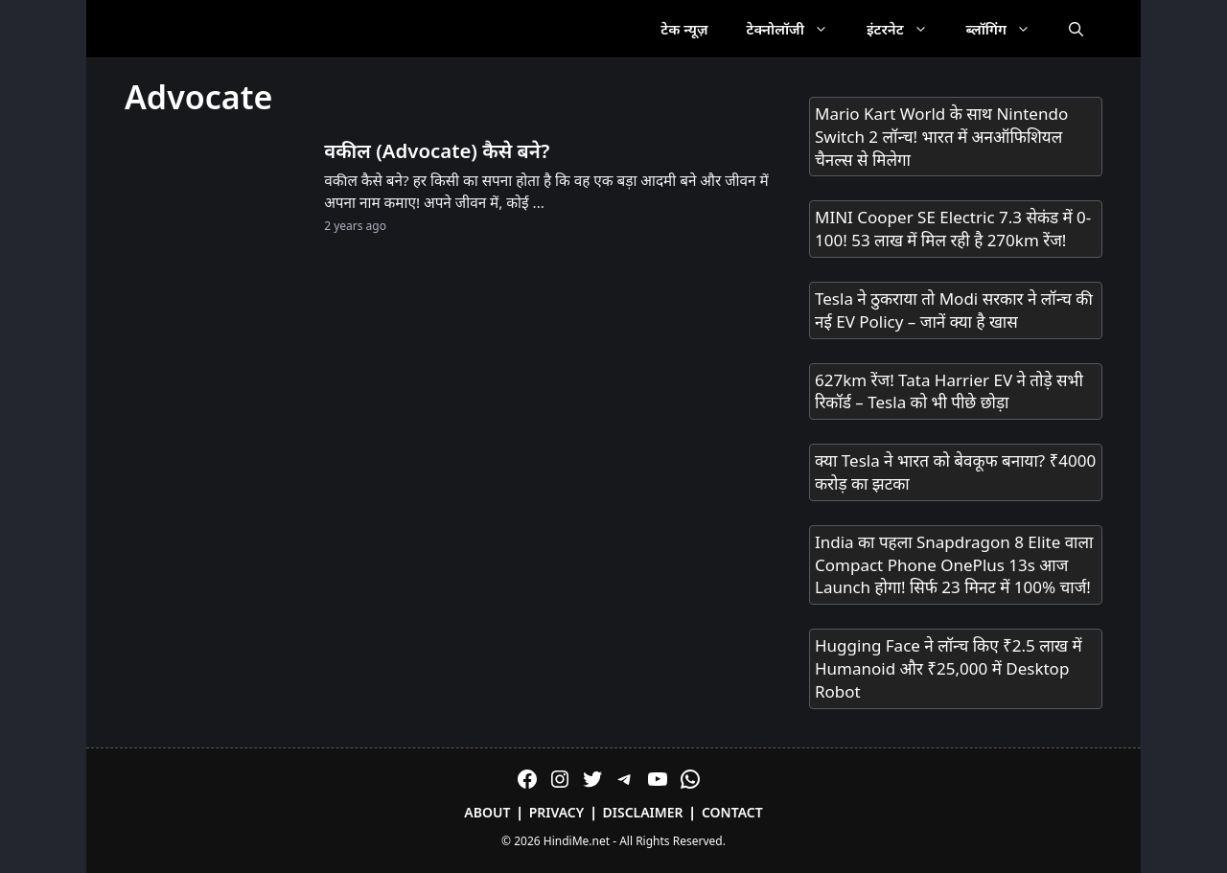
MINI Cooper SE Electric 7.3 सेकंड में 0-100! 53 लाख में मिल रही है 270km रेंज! (953, 228)
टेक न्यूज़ (683, 28)
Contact (732, 812)
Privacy (557, 812)
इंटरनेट (907, 28)
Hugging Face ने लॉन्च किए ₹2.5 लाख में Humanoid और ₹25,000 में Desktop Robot (948, 668)
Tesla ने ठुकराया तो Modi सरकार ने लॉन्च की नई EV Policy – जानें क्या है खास (954, 310)
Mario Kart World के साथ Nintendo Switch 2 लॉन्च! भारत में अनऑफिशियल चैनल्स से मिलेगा (941, 137)
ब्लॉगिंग (1008, 28)
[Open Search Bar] (1076, 28)
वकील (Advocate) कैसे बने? (436, 150)
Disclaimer (643, 812)
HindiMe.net (577, 841)
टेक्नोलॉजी (797, 28)
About (487, 812)
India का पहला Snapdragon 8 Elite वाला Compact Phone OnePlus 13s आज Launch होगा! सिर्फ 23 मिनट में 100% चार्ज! (954, 565)
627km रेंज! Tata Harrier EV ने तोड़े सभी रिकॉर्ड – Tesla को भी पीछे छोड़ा (949, 391)
